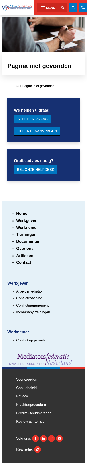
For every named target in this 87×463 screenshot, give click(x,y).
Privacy (22, 396)
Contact (23, 262)
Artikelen (24, 255)
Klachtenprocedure (31, 405)
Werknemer (27, 227)
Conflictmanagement (32, 305)
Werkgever (26, 220)
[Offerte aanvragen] (37, 131)
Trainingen (26, 234)
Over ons (25, 248)
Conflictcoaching (29, 298)
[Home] (17, 86)
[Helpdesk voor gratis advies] (73, 7)
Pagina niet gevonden (38, 86)
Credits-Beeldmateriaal (34, 413)
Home (21, 213)
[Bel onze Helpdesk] (35, 169)
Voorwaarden (26, 379)
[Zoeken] (63, 7)
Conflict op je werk (30, 340)
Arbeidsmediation (30, 291)
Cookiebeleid (26, 388)
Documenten (28, 241)
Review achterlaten (31, 421)
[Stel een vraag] (32, 119)
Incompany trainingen (33, 312)
